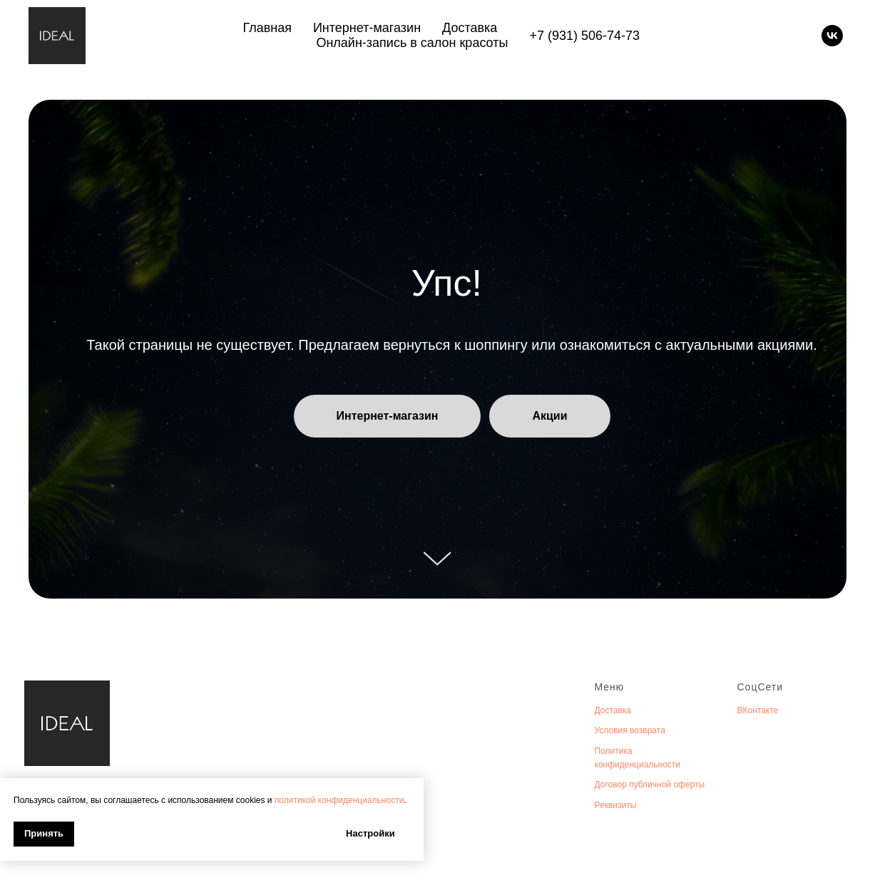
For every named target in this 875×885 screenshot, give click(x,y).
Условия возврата (630, 730)
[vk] (832, 35)
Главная (267, 28)
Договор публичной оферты (650, 785)
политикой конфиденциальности (339, 800)
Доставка (469, 28)
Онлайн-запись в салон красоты (412, 43)
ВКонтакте (758, 710)
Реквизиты (616, 805)
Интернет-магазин (367, 28)
